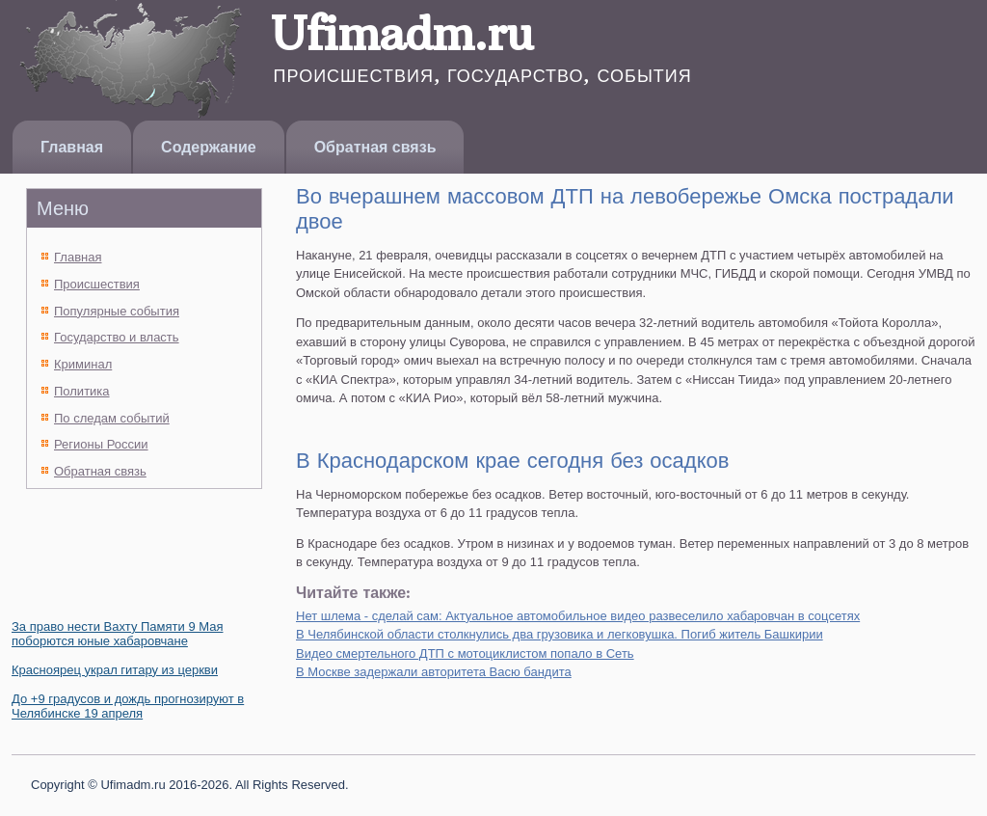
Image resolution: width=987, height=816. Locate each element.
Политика (82, 391)
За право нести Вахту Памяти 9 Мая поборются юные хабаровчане (117, 633)
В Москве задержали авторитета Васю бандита (434, 672)
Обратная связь (375, 147)
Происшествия (97, 284)
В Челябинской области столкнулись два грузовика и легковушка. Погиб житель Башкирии (559, 634)
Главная (71, 147)
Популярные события (116, 311)
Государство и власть (116, 337)
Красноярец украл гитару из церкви (115, 670)
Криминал (83, 364)
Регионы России (101, 444)
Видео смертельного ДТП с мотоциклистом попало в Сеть (465, 653)
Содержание (208, 147)
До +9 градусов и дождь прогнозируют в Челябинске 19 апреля (128, 706)
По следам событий (112, 418)
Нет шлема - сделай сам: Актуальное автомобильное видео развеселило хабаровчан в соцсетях (578, 616)
